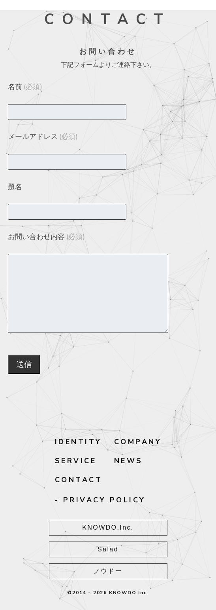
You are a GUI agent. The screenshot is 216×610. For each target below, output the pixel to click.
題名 (15, 187)
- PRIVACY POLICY (100, 500)
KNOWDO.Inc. (107, 527)
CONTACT (79, 480)
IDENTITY (78, 442)
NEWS (128, 461)
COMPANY (138, 442)
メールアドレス (43, 136)
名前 (25, 86)
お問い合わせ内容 (46, 236)
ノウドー (108, 571)
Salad (108, 549)
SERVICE (76, 461)
